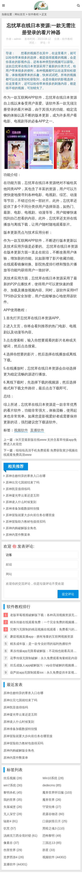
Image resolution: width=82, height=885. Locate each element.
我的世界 (12, 799)
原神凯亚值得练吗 (18, 489)
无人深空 (12, 814)
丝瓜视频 (12, 778)
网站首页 (20, 14)
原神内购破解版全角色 (21, 528)
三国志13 (51, 842)
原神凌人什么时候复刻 (21, 502)
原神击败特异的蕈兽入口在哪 (25, 476)
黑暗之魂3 (53, 828)
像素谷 (11, 842)
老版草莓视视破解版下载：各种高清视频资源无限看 (45, 615)
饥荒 (9, 828)
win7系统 (12, 785)
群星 (48, 850)
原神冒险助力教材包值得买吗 (25, 521)
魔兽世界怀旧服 (57, 792)
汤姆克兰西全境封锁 (20, 835)
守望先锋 (51, 807)
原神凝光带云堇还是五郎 (22, 495)
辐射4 (10, 821)
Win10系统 (52, 778)
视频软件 (21, 430)
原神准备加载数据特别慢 (22, 508)
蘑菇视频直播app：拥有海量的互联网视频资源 (41, 636)
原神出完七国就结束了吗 (22, 482)
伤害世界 (12, 850)
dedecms (51, 785)
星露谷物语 (53, 814)
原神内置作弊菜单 (18, 534)
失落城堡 (12, 807)
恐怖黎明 (51, 835)
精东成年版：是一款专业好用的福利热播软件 (40, 643)
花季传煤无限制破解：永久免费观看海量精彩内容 (43, 658)
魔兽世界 (51, 799)
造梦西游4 (13, 857)
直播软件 (37, 430)
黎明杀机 (12, 792)
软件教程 (33, 14)
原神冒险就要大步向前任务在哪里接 (30, 515)
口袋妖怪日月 (54, 821)
